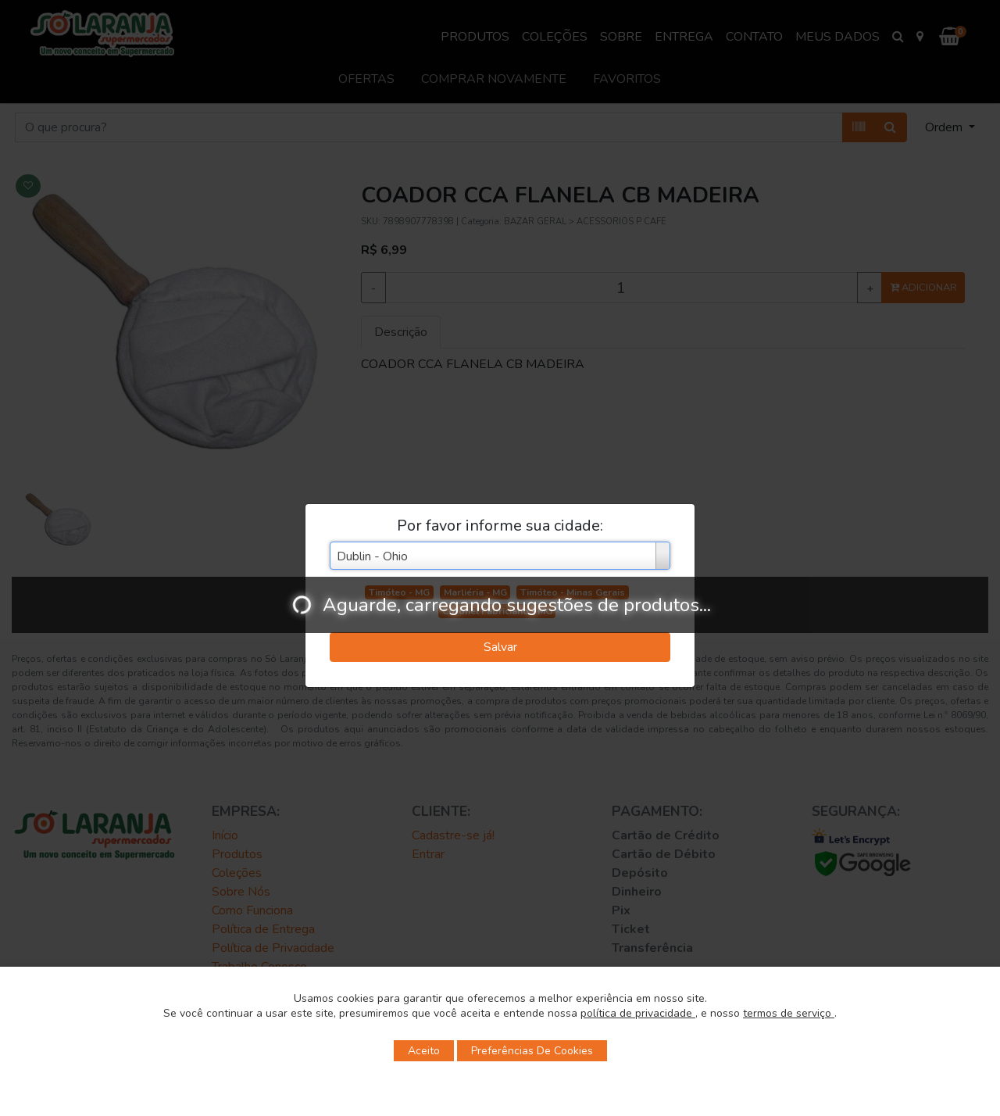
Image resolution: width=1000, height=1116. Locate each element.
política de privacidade (637, 1013)
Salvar (500, 647)
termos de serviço (788, 1013)
